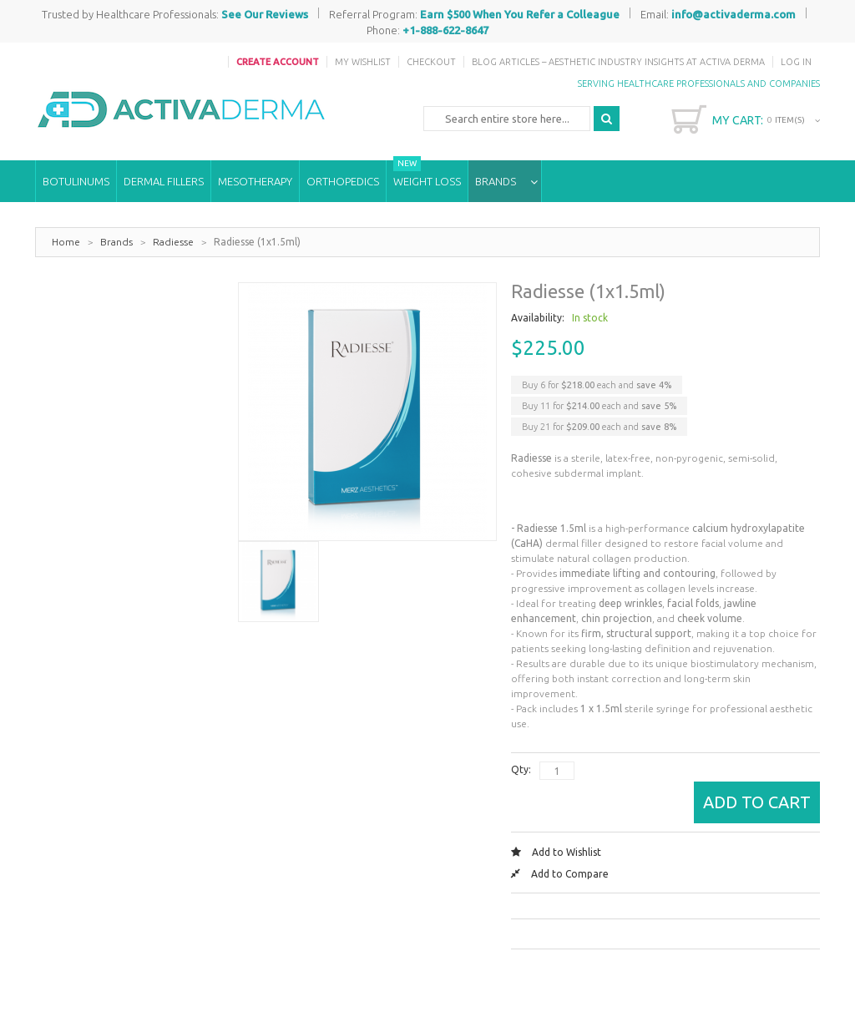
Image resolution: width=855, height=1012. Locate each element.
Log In (796, 62)
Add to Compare (569, 873)
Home (66, 241)
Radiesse (173, 241)
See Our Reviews (264, 14)
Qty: (521, 769)
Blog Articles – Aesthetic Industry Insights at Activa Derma (618, 62)
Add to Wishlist (565, 852)
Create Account (277, 62)
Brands (116, 241)
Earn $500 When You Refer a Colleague (520, 14)
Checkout (431, 62)
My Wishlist (363, 62)
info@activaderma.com (733, 14)
